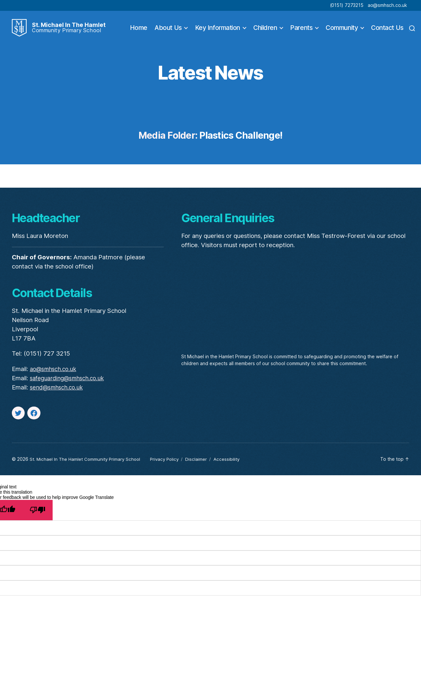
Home (138, 29)
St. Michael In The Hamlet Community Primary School (87, 462)
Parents (301, 29)
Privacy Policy (169, 462)
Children (265, 29)
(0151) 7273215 (346, 5)
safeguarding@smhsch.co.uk (70, 381)
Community (342, 29)
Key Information (217, 29)
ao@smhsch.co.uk (387, 5)
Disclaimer (202, 462)
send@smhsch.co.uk (58, 390)
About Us (168, 29)
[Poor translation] (37, 513)
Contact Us (387, 29)
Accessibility (233, 462)
